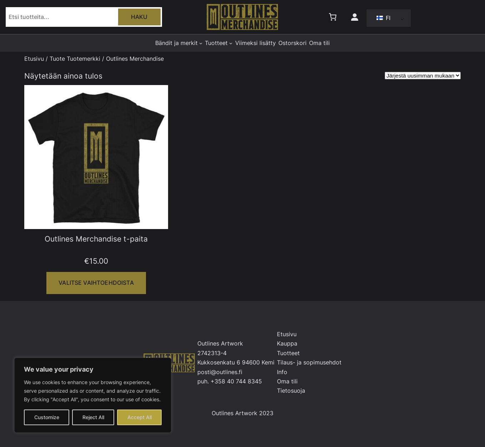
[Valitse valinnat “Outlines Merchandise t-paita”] (96, 283)
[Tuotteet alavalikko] (230, 43)
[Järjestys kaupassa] (423, 75)
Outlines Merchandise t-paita (96, 238)
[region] (92, 395)
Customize (46, 417)
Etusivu (34, 58)
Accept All (139, 417)
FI (383, 17)
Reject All (93, 417)
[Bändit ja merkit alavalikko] (200, 43)
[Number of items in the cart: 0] (332, 17)
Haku (139, 17)
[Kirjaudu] (354, 17)
